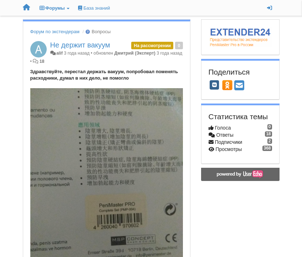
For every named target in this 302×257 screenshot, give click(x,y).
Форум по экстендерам (55, 31)
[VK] (214, 85)
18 (42, 61)
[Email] (239, 86)
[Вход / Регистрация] (269, 8)
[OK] (227, 85)
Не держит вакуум (80, 45)
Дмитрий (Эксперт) (134, 53)
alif (59, 53)
